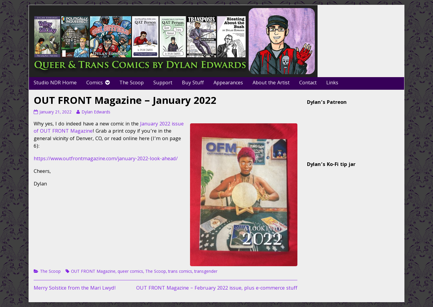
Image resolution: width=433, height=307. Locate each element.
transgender (205, 271)
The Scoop (131, 83)
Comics (94, 83)
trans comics (180, 271)
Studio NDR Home (55, 83)
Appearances (228, 83)
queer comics (130, 271)
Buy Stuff (193, 83)
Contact (308, 83)
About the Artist (271, 83)
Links (332, 83)
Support (162, 83)
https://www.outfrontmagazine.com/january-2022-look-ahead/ (106, 159)
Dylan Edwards (95, 112)
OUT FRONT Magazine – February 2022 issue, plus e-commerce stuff (216, 288)
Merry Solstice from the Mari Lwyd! (75, 288)
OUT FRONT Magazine (93, 271)
